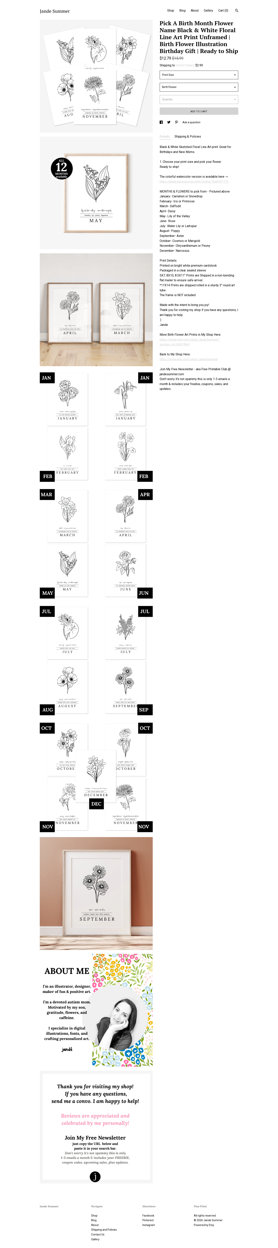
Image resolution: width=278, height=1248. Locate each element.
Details (165, 136)
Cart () (223, 10)
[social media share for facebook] (161, 122)
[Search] (236, 11)
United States (185, 65)
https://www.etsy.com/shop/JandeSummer (189, 359)
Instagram (148, 1225)
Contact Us (97, 1234)
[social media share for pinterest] (177, 122)
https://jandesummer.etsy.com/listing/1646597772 (194, 181)
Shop (170, 10)
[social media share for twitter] (169, 122)
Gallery (208, 10)
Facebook (148, 1215)
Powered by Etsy (204, 1225)
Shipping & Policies (188, 136)
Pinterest (148, 1220)
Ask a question (191, 122)
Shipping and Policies (104, 1229)
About (195, 10)
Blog (182, 10)
